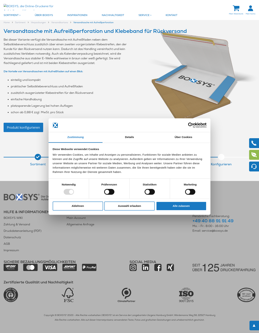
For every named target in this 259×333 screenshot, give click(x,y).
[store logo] (33, 7)
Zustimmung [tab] (75, 137)
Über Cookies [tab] (183, 137)
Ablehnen (78, 206)
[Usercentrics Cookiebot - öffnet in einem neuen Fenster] (190, 125)
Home (7, 22)
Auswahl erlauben (129, 206)
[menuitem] (18, 15)
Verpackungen (38, 22)
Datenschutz (12, 237)
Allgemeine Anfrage (80, 224)
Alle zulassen (181, 206)
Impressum (11, 250)
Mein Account (76, 218)
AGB (7, 244)
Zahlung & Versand (17, 224)
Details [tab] (129, 137)
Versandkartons (60, 22)
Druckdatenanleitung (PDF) (22, 231)
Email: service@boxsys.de (210, 231)
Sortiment (20, 22)
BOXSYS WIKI (13, 218)
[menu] (129, 15)
